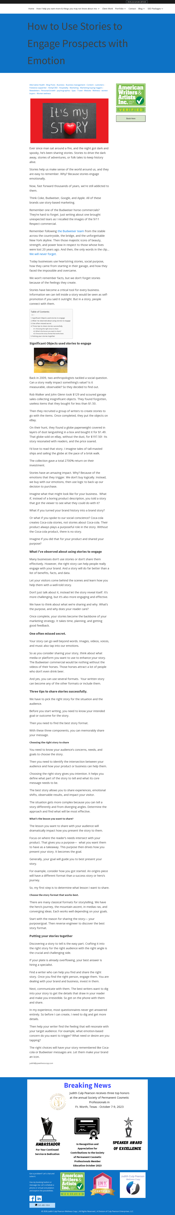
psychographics (63, 90)
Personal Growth (48, 90)
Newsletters (34, 90)
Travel (80, 90)
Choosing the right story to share (47, 329)
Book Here (130, 118)
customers (99, 85)
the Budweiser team (71, 231)
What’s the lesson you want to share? (48, 331)
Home (31, 8)
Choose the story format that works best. (50, 334)
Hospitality (63, 88)
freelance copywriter (38, 88)
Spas (74, 90)
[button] (42, 1205)
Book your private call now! (137, 2)
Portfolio (120, 8)
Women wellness (44, 93)
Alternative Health (37, 85)
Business (60, 85)
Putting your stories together (43, 336)
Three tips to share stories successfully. (47, 326)
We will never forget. (43, 254)
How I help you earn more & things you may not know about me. (68, 8)
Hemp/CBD (53, 88)
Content (90, 85)
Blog (141, 8)
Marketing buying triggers (91, 88)
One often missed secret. (42, 323)
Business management (75, 85)
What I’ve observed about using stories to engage (51, 321)
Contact (132, 8)
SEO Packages (156, 8)
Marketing (74, 88)
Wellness (96, 90)
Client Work (107, 8)
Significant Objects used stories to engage (48, 318)
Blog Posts (50, 85)
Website (87, 90)
